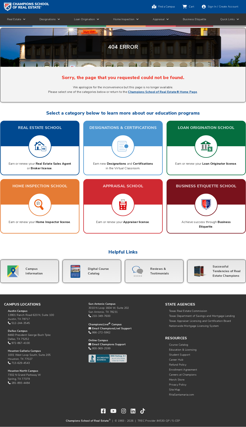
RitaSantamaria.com (181, 394)
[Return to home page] (42, 6)
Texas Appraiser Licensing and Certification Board (200, 321)
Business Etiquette (194, 19)
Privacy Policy (177, 384)
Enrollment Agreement (183, 369)
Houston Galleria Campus (24, 351)
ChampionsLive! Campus (105, 324)
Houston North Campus (23, 371)
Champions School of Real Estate (87, 421)
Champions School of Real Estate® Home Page (162, 92)
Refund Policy (177, 364)
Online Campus (98, 340)
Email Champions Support (109, 344)
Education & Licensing (182, 350)
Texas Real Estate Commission (188, 311)
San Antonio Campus (102, 304)
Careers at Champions (182, 374)
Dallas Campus (17, 331)
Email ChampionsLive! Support (111, 328)
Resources (176, 338)
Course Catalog (178, 345)
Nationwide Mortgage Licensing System (194, 326)
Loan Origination (86, 19)
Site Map (174, 389)
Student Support (179, 354)
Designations (50, 19)
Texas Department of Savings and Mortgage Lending (202, 316)
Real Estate (16, 19)
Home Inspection (126, 19)
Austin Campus (17, 311)
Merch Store (176, 379)
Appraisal (161, 19)
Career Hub (176, 359)
